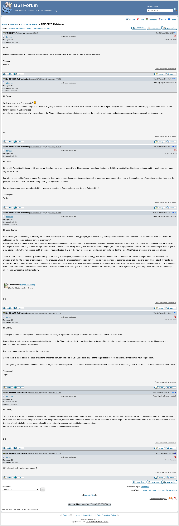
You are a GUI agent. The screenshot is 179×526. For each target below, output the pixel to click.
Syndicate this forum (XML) (158, 499)
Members (151, 20)
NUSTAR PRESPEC (29, 24)
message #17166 (35, 392)
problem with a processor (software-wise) (159, 490)
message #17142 (35, 147)
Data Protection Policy (106, 515)
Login (162, 20)
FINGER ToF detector (15, 33)
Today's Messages (16, 28)
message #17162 (35, 313)
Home (172, 20)
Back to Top (89, 495)
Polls (29, 28)
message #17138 (35, 79)
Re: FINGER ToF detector (17, 79)
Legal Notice (88, 515)
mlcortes (9, 83)
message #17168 (35, 453)
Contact (66, 515)
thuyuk (8, 37)
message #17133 (31, 33)
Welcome (145, 487)
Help (140, 20)
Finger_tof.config (27, 285)
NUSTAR (14, 24)
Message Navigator (42, 28)
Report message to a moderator (165, 69)
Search (130, 20)
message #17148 (35, 213)
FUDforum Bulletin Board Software (97, 521)
